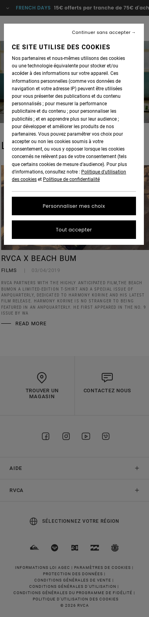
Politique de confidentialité (71, 179)
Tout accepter (74, 229)
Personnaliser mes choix (74, 206)
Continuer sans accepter (101, 32)
